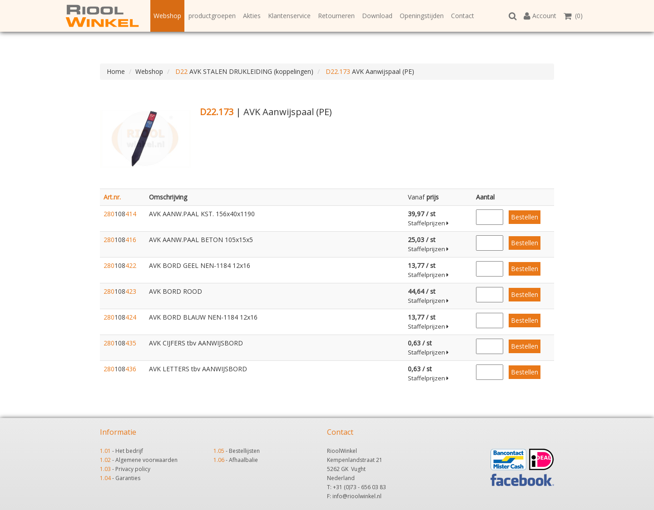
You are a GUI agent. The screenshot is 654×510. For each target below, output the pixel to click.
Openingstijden (422, 15)
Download (377, 15)
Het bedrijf (129, 451)
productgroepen (212, 15)
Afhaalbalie (243, 460)
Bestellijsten (244, 451)
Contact (462, 15)
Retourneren (336, 15)
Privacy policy (132, 469)
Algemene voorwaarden (146, 460)
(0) (573, 15)
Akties (252, 15)
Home (116, 71)
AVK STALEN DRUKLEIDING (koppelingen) (243, 71)
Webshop (167, 15)
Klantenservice (289, 15)
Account (540, 15)
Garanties (127, 478)
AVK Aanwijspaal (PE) (369, 71)
